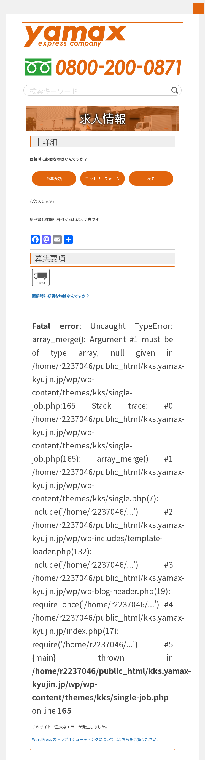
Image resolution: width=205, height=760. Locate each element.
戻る (151, 179)
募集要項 (54, 179)
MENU (198, 8)
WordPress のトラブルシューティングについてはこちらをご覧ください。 (96, 739)
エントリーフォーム (102, 179)
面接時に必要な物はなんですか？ (61, 296)
